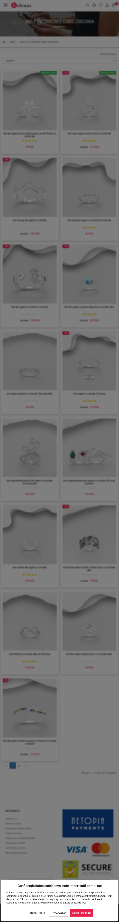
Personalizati (58, 913)
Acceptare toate (81, 912)
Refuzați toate (36, 912)
